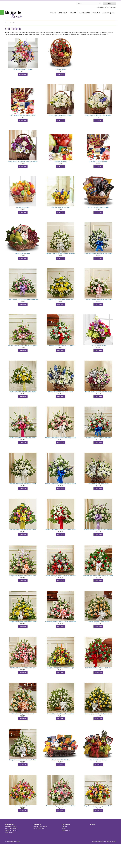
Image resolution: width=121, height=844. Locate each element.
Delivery (64, 826)
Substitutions (65, 830)
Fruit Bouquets (108, 13)
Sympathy (96, 13)
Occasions (63, 13)
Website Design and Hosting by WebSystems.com (104, 841)
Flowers (73, 13)
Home (6, 22)
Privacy (64, 828)
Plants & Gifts (84, 13)
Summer (53, 13)
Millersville (18, 14)
